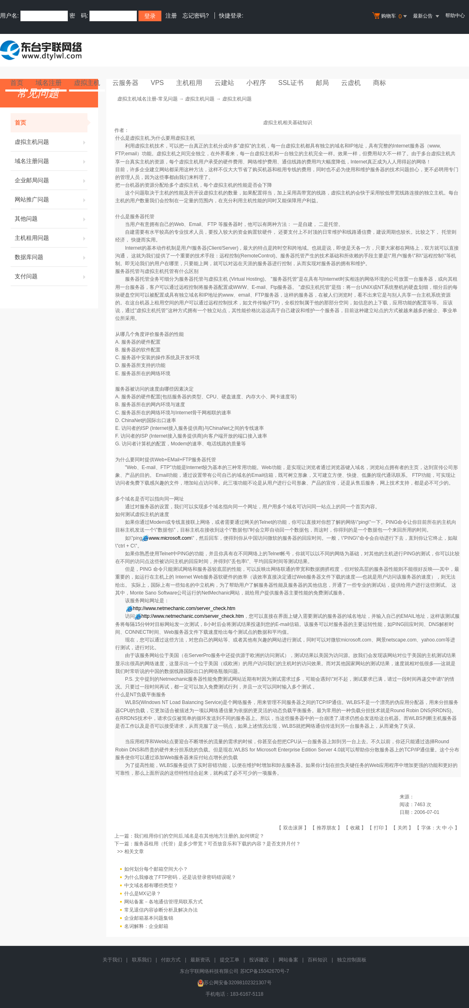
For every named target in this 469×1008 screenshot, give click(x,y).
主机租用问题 (51, 238)
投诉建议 (259, 960)
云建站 (224, 82)
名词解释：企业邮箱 (146, 927)
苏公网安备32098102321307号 (234, 983)
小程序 (256, 82)
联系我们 (142, 960)
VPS (157, 82)
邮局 (322, 82)
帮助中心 (455, 15)
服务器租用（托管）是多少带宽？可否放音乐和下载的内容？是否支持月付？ (217, 844)
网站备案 (288, 960)
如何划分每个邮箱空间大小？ (156, 869)
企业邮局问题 (51, 180)
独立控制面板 (351, 960)
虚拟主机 (87, 82)
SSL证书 (291, 82)
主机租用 (189, 82)
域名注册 (49, 82)
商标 (379, 82)
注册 (171, 15)
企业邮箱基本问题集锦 (148, 918)
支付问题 (51, 276)
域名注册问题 (51, 161)
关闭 (402, 828)
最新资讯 (200, 960)
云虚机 (351, 82)
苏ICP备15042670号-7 (264, 971)
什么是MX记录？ (142, 894)
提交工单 (229, 960)
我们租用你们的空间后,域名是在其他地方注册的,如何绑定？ (199, 836)
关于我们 (112, 960)
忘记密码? (196, 15)
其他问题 (51, 218)
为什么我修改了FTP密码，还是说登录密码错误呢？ (180, 878)
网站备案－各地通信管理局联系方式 (163, 902)
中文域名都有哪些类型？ (151, 886)
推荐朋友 (326, 828)
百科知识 (317, 960)
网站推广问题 (51, 199)
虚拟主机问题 (51, 142)
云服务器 (125, 82)
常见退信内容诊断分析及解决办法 (161, 910)
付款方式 (171, 960)
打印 (379, 828)
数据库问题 (51, 257)
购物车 (390, 16)
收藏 (355, 828)
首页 (16, 82)
